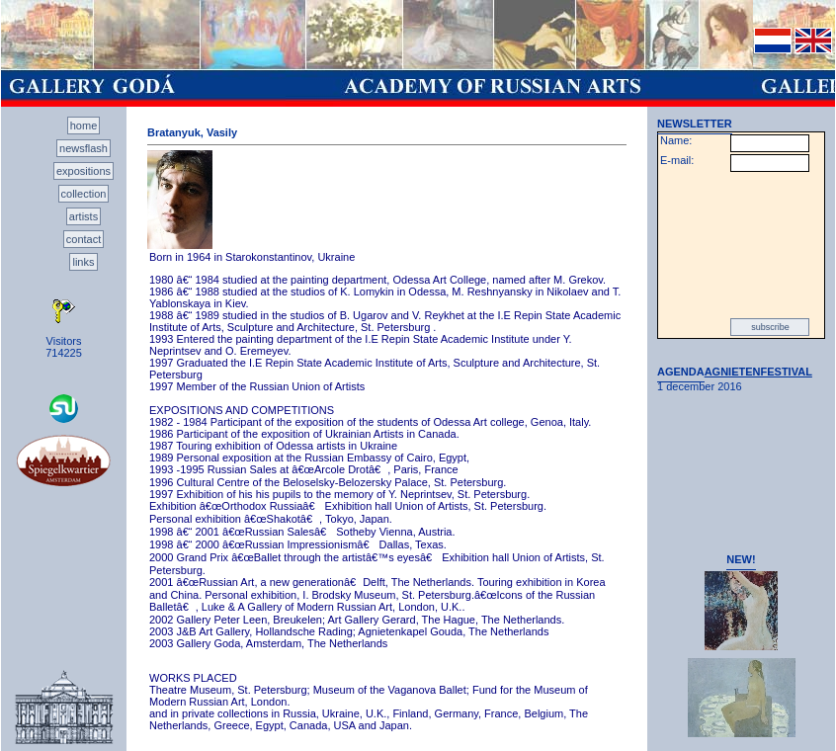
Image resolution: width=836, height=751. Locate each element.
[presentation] (741, 245)
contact (83, 239)
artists (83, 216)
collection (84, 194)
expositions (83, 171)
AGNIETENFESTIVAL (758, 371)
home (84, 125)
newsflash (83, 148)
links (83, 262)
